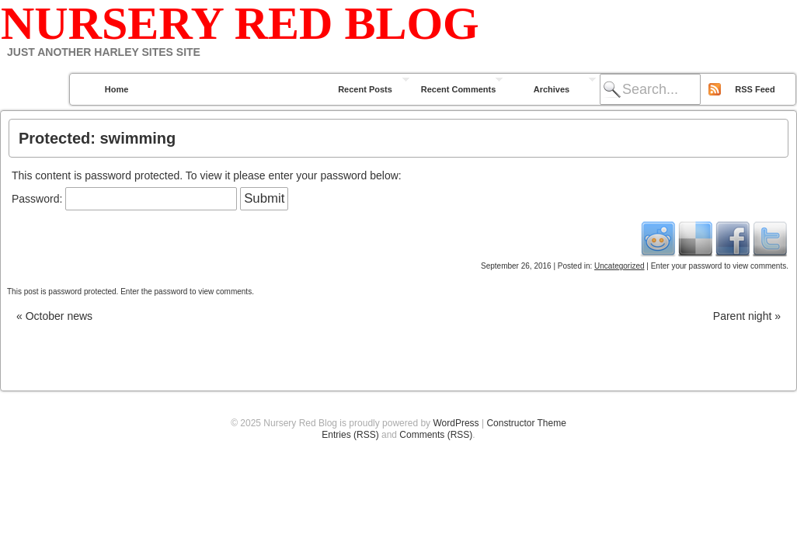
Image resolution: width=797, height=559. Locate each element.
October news (54, 316)
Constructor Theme (526, 423)
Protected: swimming (97, 138)
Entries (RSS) (350, 434)
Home (117, 89)
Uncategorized (619, 266)
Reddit (658, 238)
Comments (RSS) (435, 434)
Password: (124, 199)
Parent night (747, 316)
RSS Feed (754, 89)
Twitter (769, 238)
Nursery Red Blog (240, 23)
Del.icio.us (695, 238)
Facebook (732, 238)
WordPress (456, 423)
